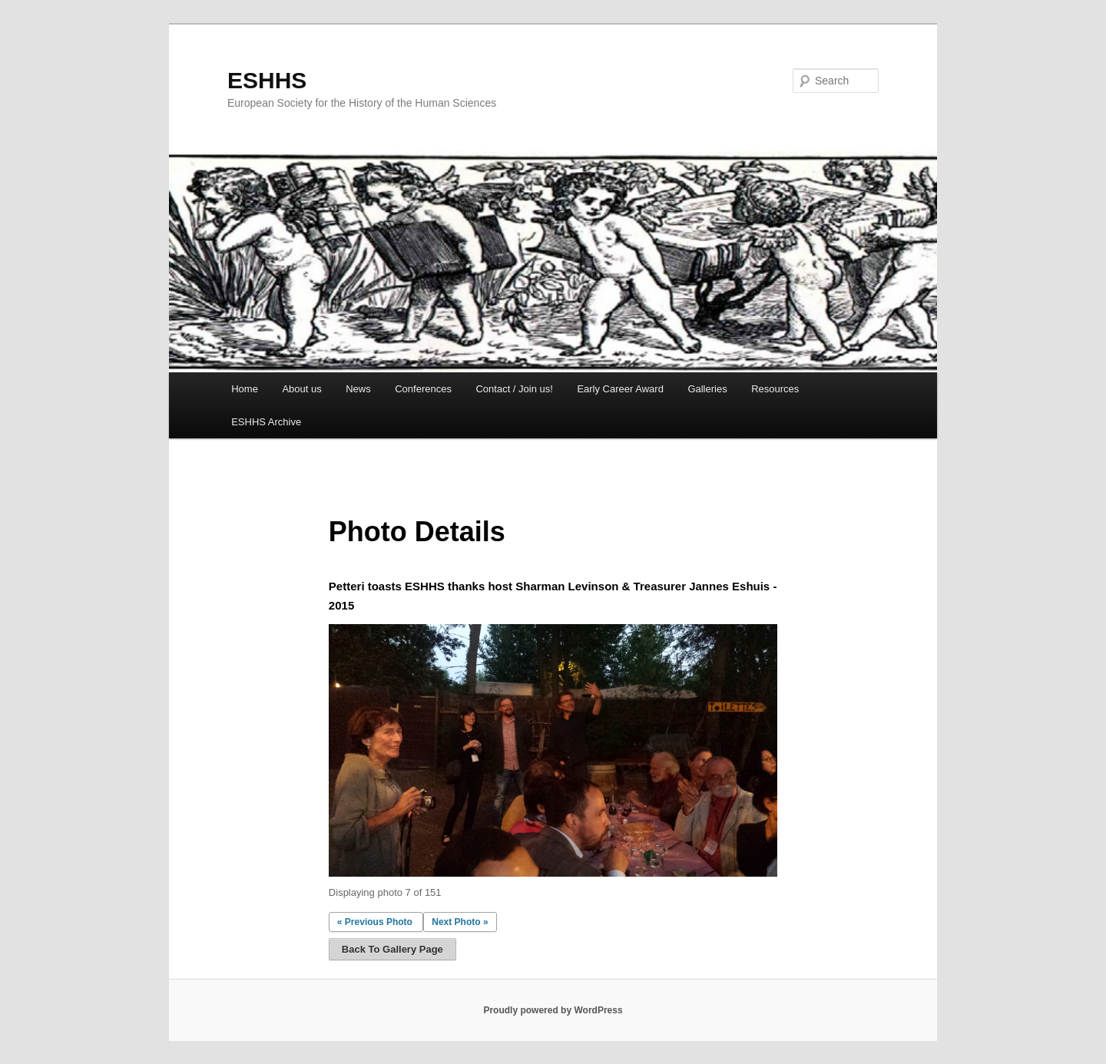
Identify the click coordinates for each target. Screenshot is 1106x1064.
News (358, 389)
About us (301, 389)
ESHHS (266, 80)
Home (244, 389)
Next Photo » (460, 922)
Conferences (423, 389)
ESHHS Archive (266, 422)
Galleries (707, 389)
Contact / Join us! (513, 389)
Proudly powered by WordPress (552, 1010)
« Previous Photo (374, 922)
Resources (775, 389)
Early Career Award (620, 389)
